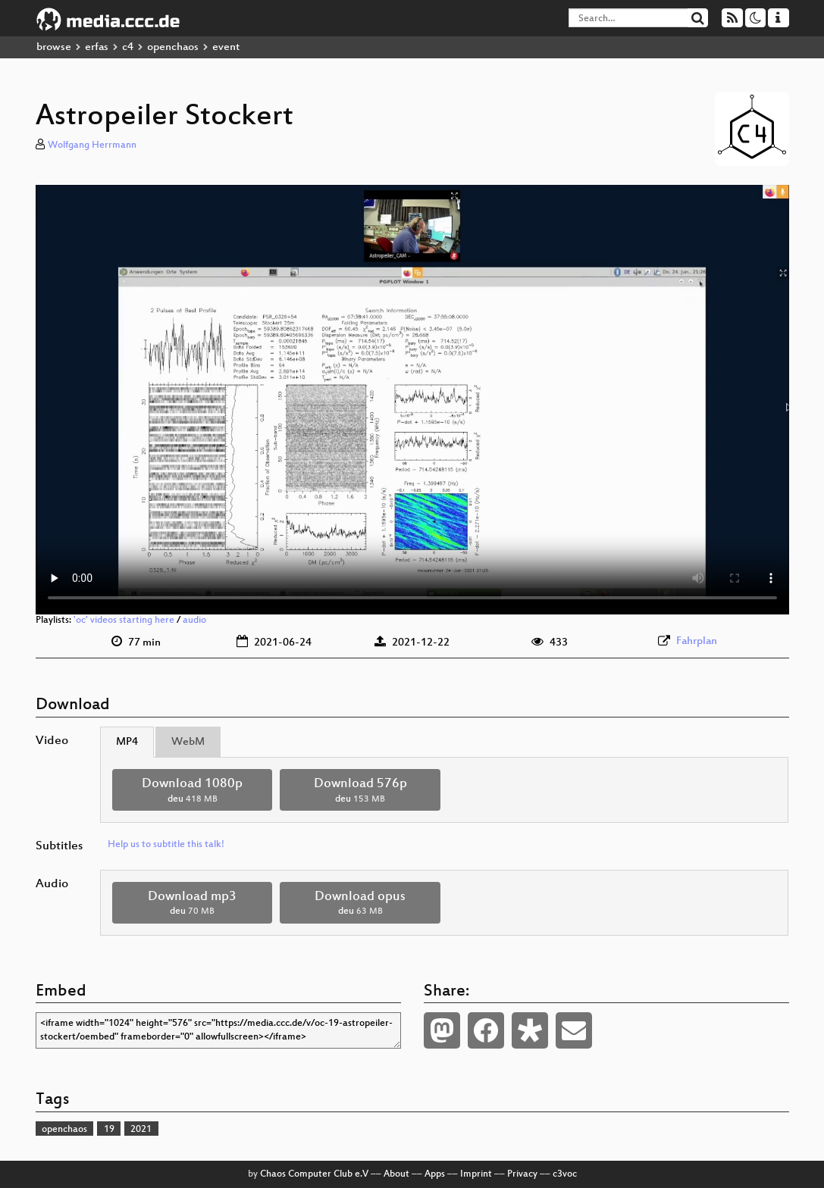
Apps (435, 1174)
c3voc (565, 1174)
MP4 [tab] (127, 742)
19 (109, 1129)
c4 (127, 47)
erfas (96, 47)
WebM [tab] (188, 742)
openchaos (173, 47)
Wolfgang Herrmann (92, 145)
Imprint (476, 1174)
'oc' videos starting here (124, 620)
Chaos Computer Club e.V (314, 1174)
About (396, 1174)
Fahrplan (696, 641)
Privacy (522, 1174)
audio (194, 620)
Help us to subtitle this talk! (166, 844)
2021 (141, 1129)
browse (53, 47)
